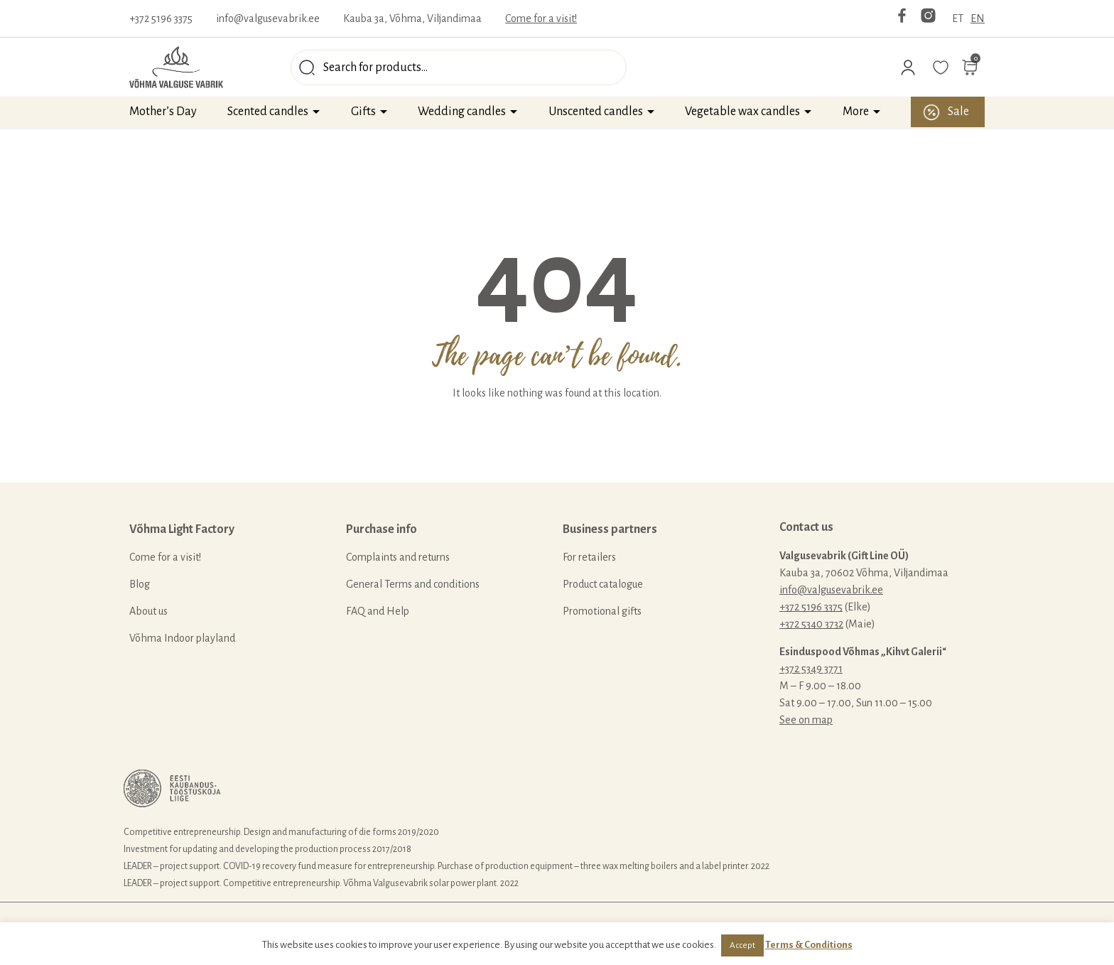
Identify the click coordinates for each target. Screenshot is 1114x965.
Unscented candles (595, 111)
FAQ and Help (377, 611)
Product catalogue (603, 584)
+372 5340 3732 (811, 624)
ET (957, 18)
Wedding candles (462, 111)
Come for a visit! (541, 18)
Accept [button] (742, 945)
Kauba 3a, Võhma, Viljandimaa (412, 18)
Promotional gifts (602, 611)
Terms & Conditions (809, 944)
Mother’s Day (163, 111)
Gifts (363, 111)
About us (148, 611)
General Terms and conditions (413, 584)
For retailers (589, 557)
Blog (139, 584)
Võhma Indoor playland (182, 638)
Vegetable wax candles (742, 111)
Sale (958, 111)
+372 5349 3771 (811, 668)
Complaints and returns (398, 557)
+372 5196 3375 (161, 18)
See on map (806, 720)
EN (977, 18)
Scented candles (267, 111)
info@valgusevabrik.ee (268, 18)
